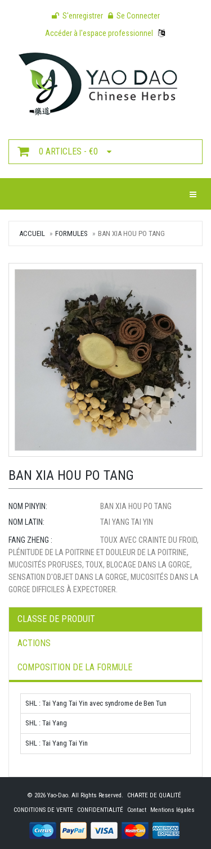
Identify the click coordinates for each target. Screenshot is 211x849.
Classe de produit (56, 619)
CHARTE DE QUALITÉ (154, 795)
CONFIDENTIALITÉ (100, 810)
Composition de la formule (74, 667)
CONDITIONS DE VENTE (43, 810)
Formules (71, 233)
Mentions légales (172, 810)
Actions (34, 643)
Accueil (32, 233)
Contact (136, 810)
